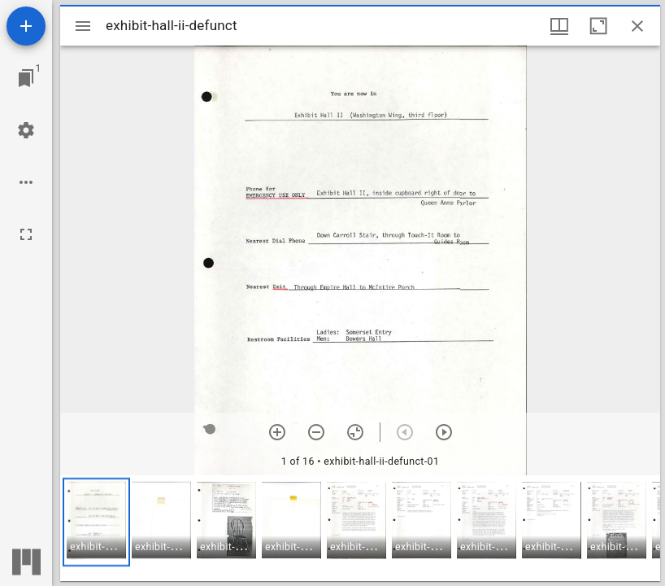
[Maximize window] (598, 26)
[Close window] (637, 26)
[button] (96, 522)
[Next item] (443, 432)
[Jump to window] (26, 78)
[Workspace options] (26, 182)
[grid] (360, 528)
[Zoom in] (277, 432)
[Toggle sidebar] (82, 26)
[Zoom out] (316, 432)
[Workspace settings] (26, 130)
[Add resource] (26, 26)
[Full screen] (26, 234)
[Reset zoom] (355, 432)
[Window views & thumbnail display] (559, 26)
